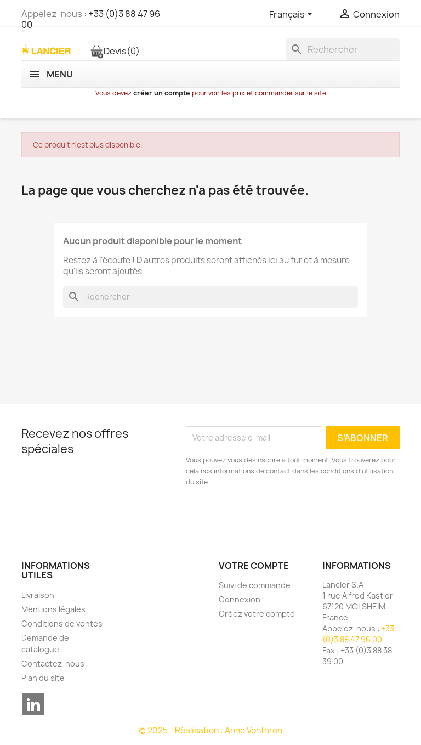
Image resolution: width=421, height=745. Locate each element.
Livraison (37, 595)
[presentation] (277, 517)
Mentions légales (53, 609)
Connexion (239, 599)
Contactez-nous (52, 663)
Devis (115, 51)
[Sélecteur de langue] (292, 14)
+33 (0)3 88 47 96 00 (90, 19)
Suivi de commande (255, 585)
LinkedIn (33, 704)
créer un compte (161, 93)
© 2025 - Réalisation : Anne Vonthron (210, 730)
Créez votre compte (257, 613)
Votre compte (254, 566)
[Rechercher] (343, 49)
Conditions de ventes (62, 623)
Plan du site (43, 678)
